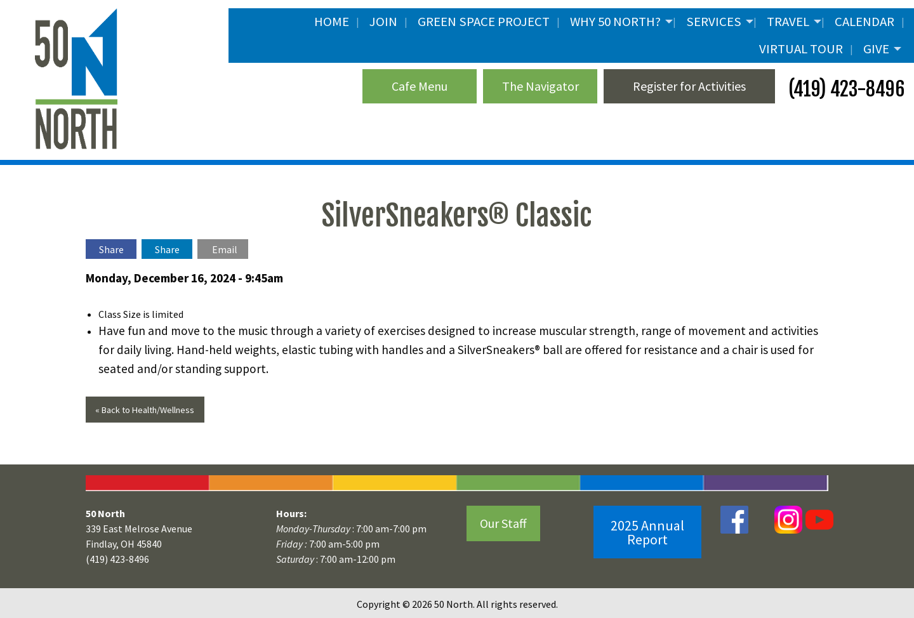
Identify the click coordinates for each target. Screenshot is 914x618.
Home (331, 21)
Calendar (864, 21)
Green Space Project (484, 21)
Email (224, 249)
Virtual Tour (801, 49)
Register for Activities (689, 86)
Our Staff (503, 523)
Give (876, 49)
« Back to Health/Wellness (144, 410)
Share (111, 249)
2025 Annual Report (647, 532)
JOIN (383, 21)
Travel (788, 21)
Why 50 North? (615, 21)
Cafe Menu (419, 86)
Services (713, 21)
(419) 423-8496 (844, 89)
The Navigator (540, 86)
